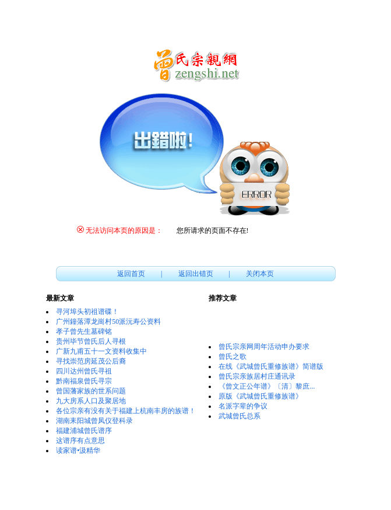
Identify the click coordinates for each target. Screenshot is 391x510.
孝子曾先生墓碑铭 (84, 331)
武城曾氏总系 (239, 416)
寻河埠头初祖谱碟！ (87, 312)
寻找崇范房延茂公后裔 (91, 361)
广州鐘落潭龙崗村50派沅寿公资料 (108, 321)
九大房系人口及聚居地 (91, 401)
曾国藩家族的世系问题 (91, 391)
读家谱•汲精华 (78, 450)
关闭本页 (260, 274)
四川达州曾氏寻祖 (84, 371)
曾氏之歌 (232, 356)
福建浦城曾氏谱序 (84, 431)
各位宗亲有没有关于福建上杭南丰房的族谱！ (126, 411)
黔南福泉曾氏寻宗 (84, 381)
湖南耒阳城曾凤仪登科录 (94, 421)
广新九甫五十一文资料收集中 (101, 351)
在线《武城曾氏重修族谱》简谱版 (271, 366)
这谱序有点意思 (80, 440)
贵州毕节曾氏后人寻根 (91, 341)
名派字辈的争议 (243, 406)
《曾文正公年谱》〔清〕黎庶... (267, 386)
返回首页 (131, 274)
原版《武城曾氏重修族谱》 (260, 396)
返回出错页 (195, 274)
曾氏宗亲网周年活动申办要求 (264, 347)
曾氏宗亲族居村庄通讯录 (257, 376)
